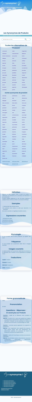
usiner (3, 124)
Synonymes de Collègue (9, 384)
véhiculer (24, 148)
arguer (3, 127)
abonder (4, 95)
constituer (24, 134)
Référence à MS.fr (5, 389)
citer (13, 58)
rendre (23, 82)
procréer (24, 70)
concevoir (4, 51)
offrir (3, 153)
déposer (14, 77)
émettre (4, 87)
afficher (23, 95)
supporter (4, 151)
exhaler (4, 80)
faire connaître (5, 103)
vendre (23, 141)
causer (23, 75)
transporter (14, 148)
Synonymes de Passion (9, 380)
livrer (13, 141)
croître (3, 146)
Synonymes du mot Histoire (10, 383)
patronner (14, 107)
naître (23, 122)
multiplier (24, 156)
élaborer (24, 53)
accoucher (14, 56)
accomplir (24, 115)
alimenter (24, 144)
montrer (14, 68)
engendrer (24, 51)
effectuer (24, 117)
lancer (13, 105)
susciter (14, 84)
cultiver (4, 77)
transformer (15, 146)
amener (23, 84)
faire (13, 63)
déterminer (24, 77)
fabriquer (4, 53)
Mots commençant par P (12, 35)
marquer (24, 105)
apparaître (4, 117)
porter (13, 89)
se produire (14, 124)
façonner (4, 122)
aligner (23, 153)
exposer (4, 63)
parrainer (4, 107)
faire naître (14, 103)
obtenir (4, 115)
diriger (3, 156)
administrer (14, 95)
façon (3, 139)
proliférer (14, 72)
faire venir (24, 103)
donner (4, 60)
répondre (4, 110)
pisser (23, 107)
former (23, 63)
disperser (14, 136)
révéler (13, 110)
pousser (4, 82)
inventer (14, 131)
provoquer (14, 82)
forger (23, 80)
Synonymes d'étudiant (9, 386)
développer (24, 87)
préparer (4, 119)
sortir (3, 84)
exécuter (24, 136)
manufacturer (15, 53)
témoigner (4, 112)
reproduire (4, 75)
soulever (24, 110)
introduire (24, 65)
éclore (23, 119)
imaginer (24, 131)
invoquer (4, 68)
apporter (14, 87)
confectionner (15, 115)
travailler (14, 119)
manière (14, 139)
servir (13, 144)
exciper (23, 127)
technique (4, 141)
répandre (4, 136)
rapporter (24, 72)
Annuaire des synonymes (6, 388)
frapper (4, 105)
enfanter (14, 60)
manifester (14, 122)
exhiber (23, 60)
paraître (4, 131)
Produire (19, 35)
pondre (4, 70)
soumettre (14, 153)
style (23, 139)
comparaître (25, 129)
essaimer (4, 89)
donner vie (4, 158)
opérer (23, 124)
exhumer (14, 80)
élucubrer (14, 75)
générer (14, 117)
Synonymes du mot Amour (9, 382)
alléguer (4, 58)
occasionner (24, 68)
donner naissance (6, 56)
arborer (13, 151)
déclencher (24, 98)
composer (24, 58)
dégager (4, 100)
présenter (14, 70)
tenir (3, 148)
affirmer (4, 98)
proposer (24, 151)
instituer (14, 134)
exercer (23, 100)
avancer (14, 129)
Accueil (4, 35)
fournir (3, 65)
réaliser (23, 112)
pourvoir (4, 144)
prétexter (4, 129)
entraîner (14, 100)
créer (13, 51)
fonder (3, 134)
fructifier (14, 65)
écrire (23, 56)
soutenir (24, 146)
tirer (13, 112)
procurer (4, 72)
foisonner (14, 156)
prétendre (14, 127)
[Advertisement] (16, 23)
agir (13, 98)
